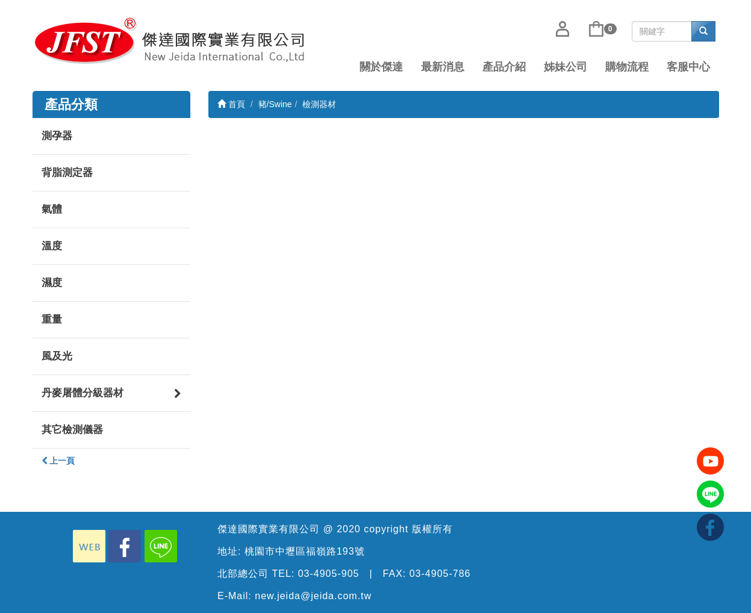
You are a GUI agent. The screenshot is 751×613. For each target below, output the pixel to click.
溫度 (52, 246)
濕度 (52, 282)
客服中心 (688, 67)
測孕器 (57, 136)
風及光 (57, 356)
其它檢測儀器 (72, 429)
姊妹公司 (565, 67)
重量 (52, 319)
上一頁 (58, 460)
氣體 (52, 209)
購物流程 (627, 67)
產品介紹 (504, 67)
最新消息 (442, 67)
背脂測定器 (67, 172)
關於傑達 (381, 67)
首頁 (231, 104)
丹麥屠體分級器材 (112, 390)
